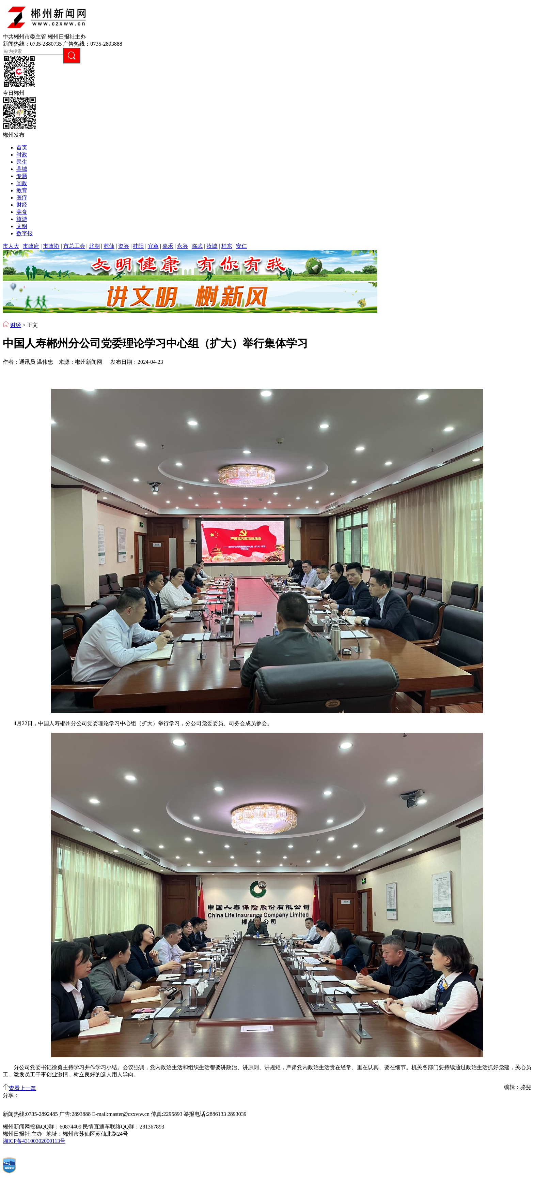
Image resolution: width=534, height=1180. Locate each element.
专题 (21, 176)
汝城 (211, 246)
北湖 (94, 246)
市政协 (51, 246)
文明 (21, 226)
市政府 (31, 246)
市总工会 (74, 246)
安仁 (241, 246)
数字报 (24, 233)
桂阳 (138, 246)
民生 (21, 162)
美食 (21, 212)
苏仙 (109, 246)
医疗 (21, 197)
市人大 (11, 246)
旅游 (21, 219)
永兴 (182, 246)
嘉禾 (167, 246)
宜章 (153, 246)
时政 (21, 155)
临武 (197, 246)
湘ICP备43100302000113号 (34, 1141)
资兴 (123, 246)
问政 (21, 183)
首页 (21, 147)
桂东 (226, 246)
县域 (21, 169)
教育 (21, 190)
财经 (21, 205)
